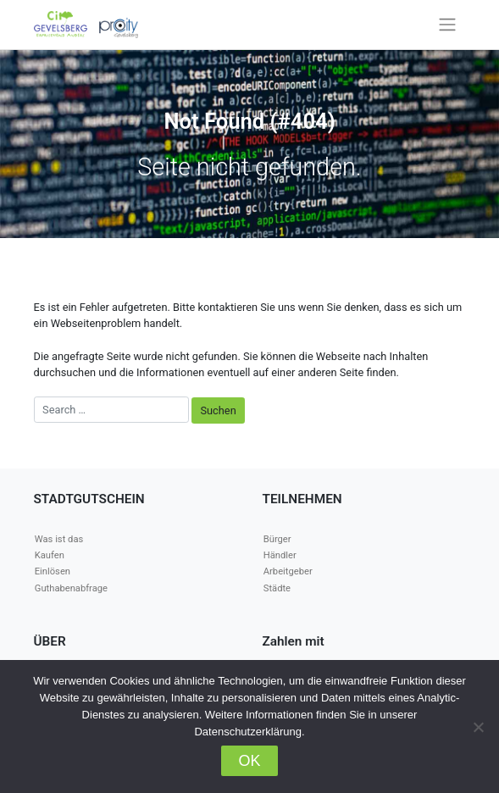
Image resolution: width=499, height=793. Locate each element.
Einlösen (52, 571)
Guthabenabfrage (71, 588)
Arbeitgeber (288, 571)
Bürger (277, 539)
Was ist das (59, 539)
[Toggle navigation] (447, 24)
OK (249, 760)
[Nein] (477, 726)
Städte (277, 588)
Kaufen (49, 555)
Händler (280, 555)
